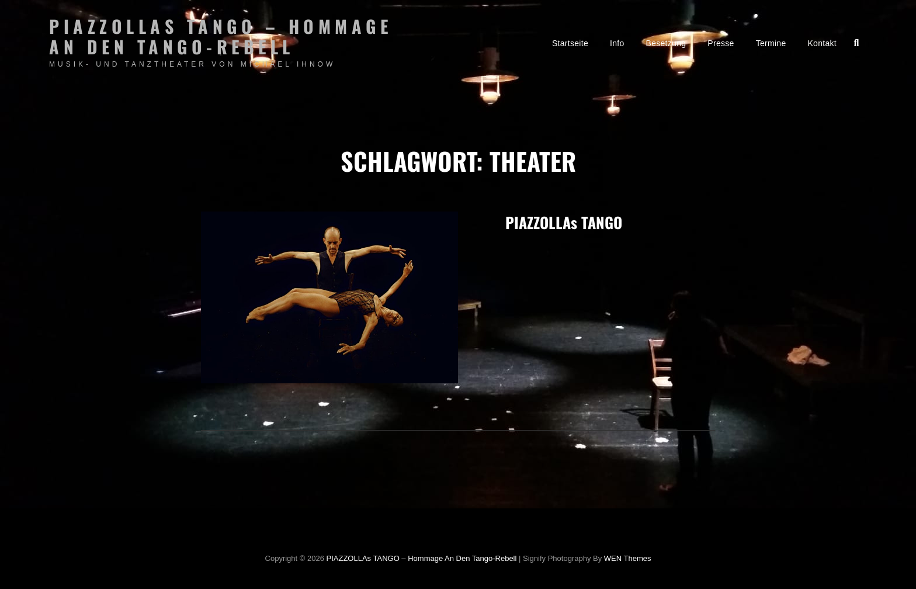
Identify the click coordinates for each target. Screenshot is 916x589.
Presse (720, 43)
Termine (771, 43)
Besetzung (666, 43)
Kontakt (822, 43)
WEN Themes (627, 558)
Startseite (570, 43)
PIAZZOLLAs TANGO (563, 222)
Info (617, 43)
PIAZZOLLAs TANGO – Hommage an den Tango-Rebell (220, 36)
